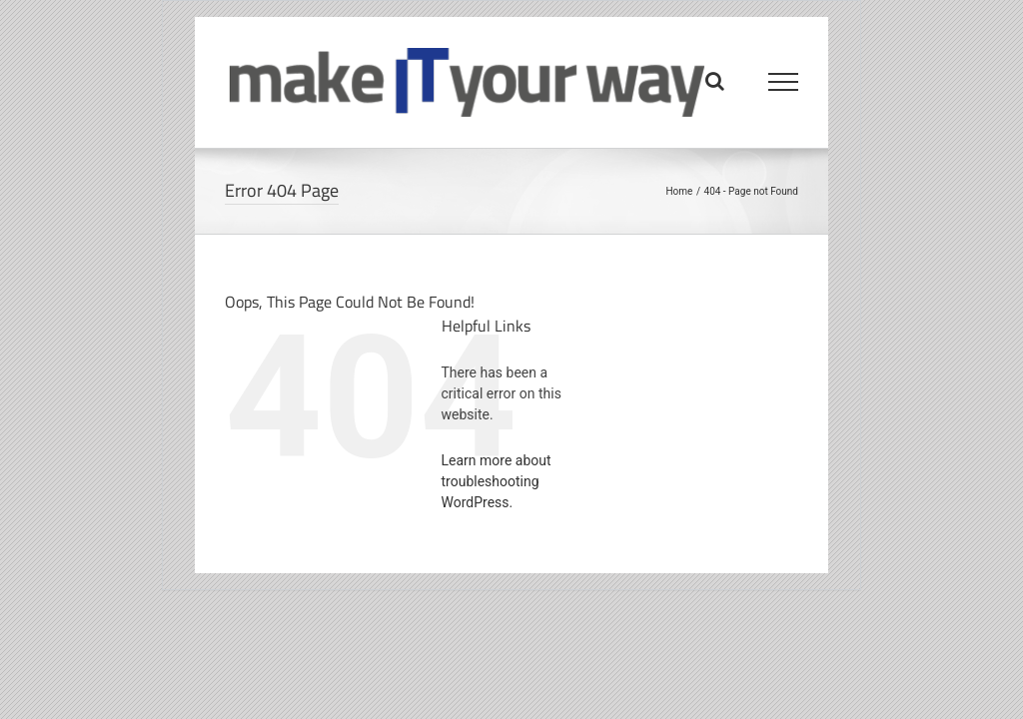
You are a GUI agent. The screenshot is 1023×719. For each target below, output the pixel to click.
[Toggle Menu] (783, 82)
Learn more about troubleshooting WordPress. (496, 481)
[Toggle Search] (714, 81)
